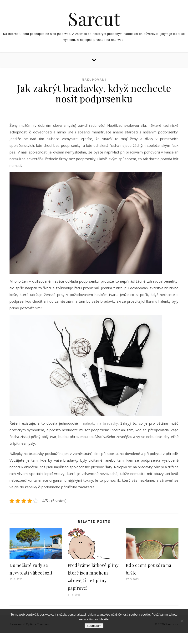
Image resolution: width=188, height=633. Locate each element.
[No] (182, 620)
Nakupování (94, 80)
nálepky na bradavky (100, 423)
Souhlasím (94, 626)
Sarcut (94, 18)
